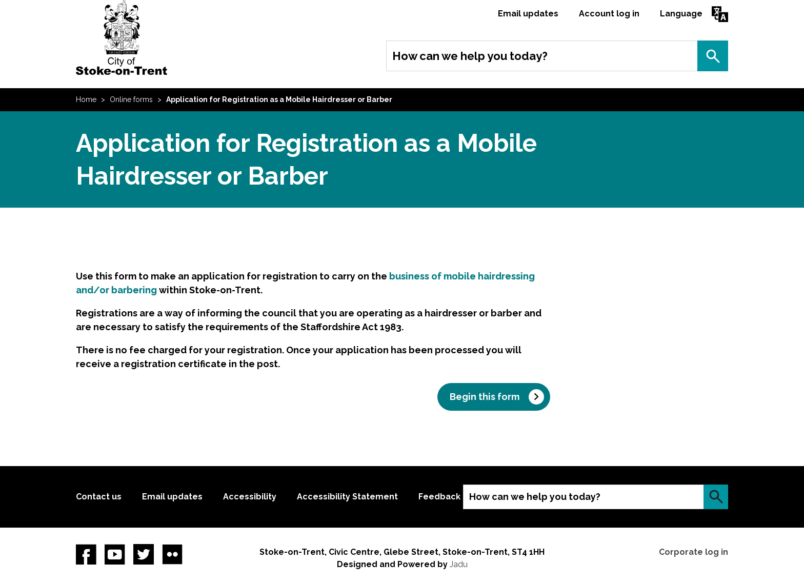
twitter (143, 554)
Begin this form (484, 396)
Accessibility (249, 496)
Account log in (609, 13)
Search (712, 56)
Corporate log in (693, 552)
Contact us (99, 496)
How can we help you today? (470, 56)
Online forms (131, 99)
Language (681, 13)
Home (86, 99)
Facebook (86, 554)
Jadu (459, 564)
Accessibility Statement (347, 496)
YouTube (115, 554)
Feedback (439, 496)
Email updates (528, 13)
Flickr (172, 554)
